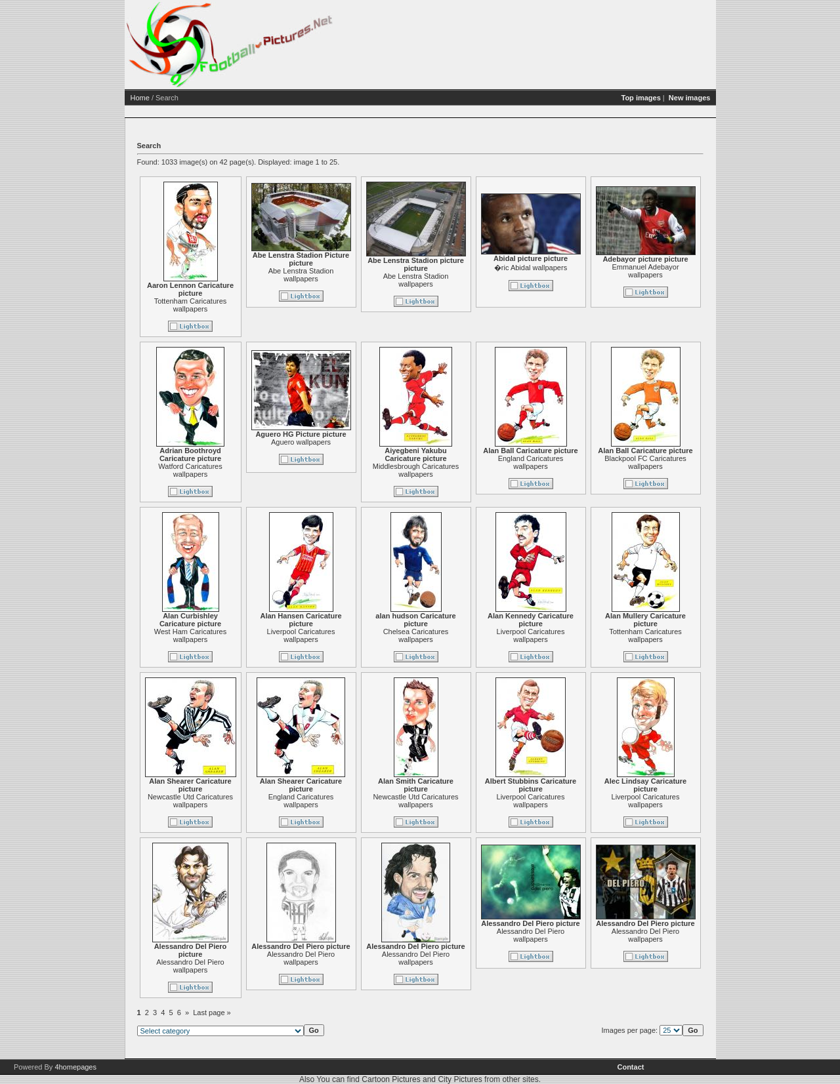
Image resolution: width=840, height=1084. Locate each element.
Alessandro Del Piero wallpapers (190, 966)
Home (140, 98)
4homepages (75, 1067)
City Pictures (460, 1079)
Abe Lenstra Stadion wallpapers (301, 275)
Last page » (212, 1012)
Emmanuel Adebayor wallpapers (645, 271)
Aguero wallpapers (301, 442)
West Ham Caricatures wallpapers (190, 635)
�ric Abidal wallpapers (530, 267)
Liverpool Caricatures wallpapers (301, 635)
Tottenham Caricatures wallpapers (190, 305)
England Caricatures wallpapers (531, 462)
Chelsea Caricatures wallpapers (416, 635)
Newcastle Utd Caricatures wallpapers (190, 801)
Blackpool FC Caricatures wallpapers (645, 462)
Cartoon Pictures (391, 1079)
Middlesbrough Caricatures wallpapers (416, 470)
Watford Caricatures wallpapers (190, 470)
